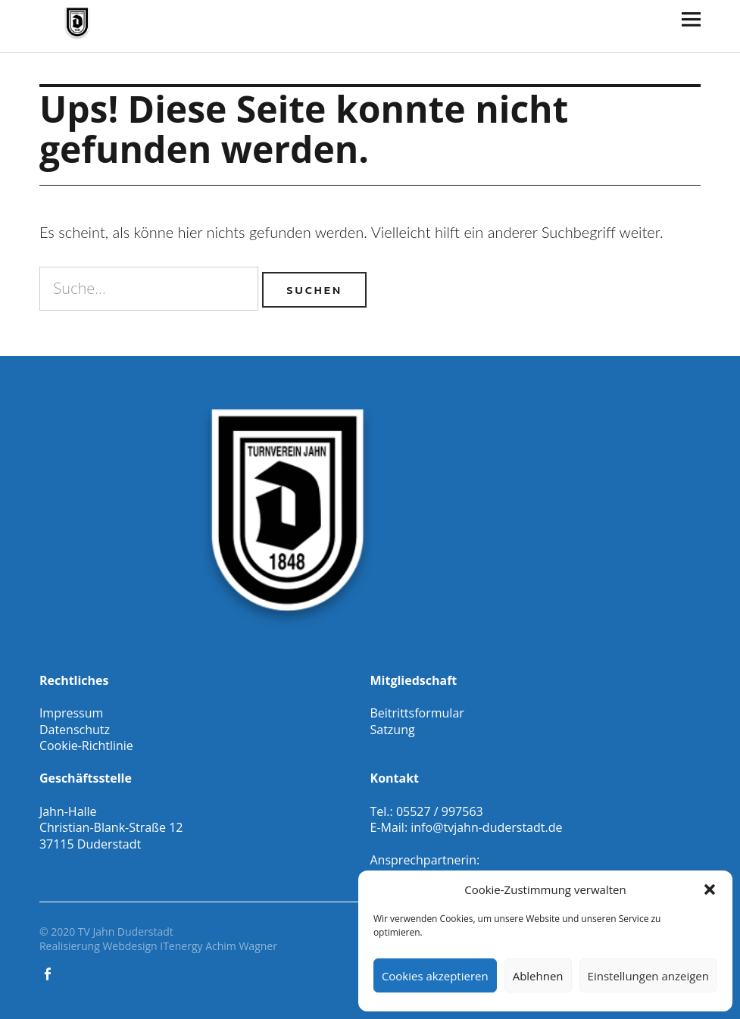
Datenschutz (74, 729)
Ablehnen (538, 975)
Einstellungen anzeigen (648, 975)
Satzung (392, 729)
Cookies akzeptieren (435, 975)
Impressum (71, 713)
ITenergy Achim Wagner (218, 946)
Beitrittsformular (417, 713)
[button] (709, 889)
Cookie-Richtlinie (86, 745)
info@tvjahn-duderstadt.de (486, 827)
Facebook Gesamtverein (49, 972)
